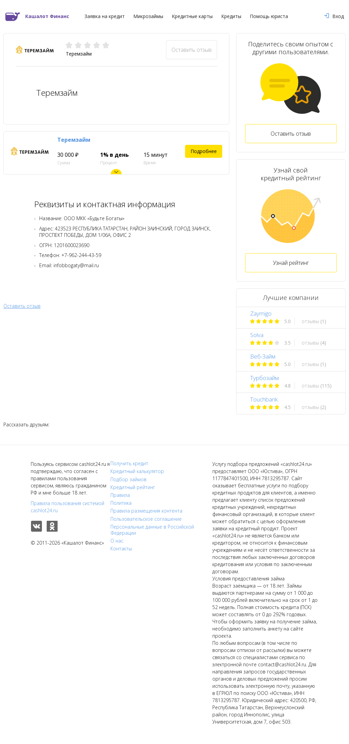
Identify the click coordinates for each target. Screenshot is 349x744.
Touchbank (264, 399)
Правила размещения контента (146, 511)
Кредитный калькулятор (137, 471)
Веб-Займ (262, 356)
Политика (121, 503)
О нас (116, 541)
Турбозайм (264, 378)
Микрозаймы (148, 16)
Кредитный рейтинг (132, 487)
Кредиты (231, 16)
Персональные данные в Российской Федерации (152, 530)
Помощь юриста (269, 16)
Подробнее (204, 151)
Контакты (121, 549)
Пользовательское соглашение (146, 519)
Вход (334, 16)
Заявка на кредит (105, 16)
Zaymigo (261, 313)
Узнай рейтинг (291, 263)
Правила (120, 495)
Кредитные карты (192, 16)
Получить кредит (129, 463)
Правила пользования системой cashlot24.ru (67, 507)
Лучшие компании (291, 297)
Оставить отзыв (191, 50)
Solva (256, 335)
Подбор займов (128, 479)
